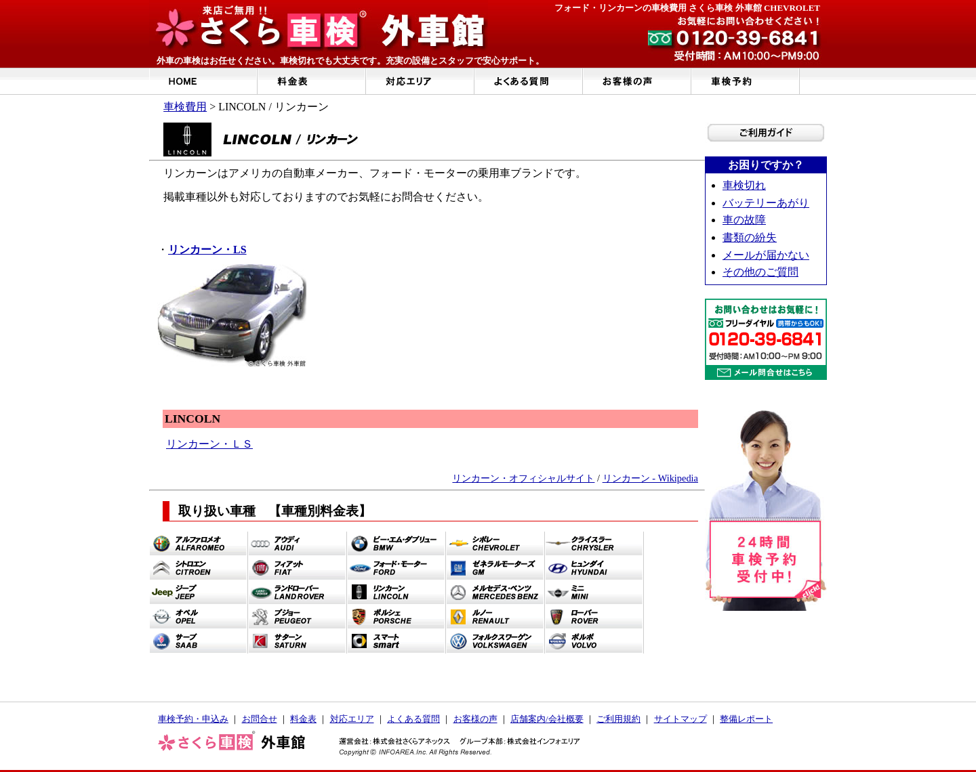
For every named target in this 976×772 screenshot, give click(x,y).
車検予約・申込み (193, 719)
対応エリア (352, 719)
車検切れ (744, 185)
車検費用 (185, 106)
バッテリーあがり (766, 203)
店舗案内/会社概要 (547, 719)
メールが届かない (766, 255)
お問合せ (259, 719)
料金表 (303, 719)
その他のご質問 (760, 272)
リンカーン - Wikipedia (650, 478)
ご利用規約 (618, 719)
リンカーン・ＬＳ (209, 444)
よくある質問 (413, 719)
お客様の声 (475, 719)
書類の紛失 (750, 237)
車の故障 (744, 220)
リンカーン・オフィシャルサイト (523, 478)
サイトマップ (680, 719)
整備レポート (746, 719)
